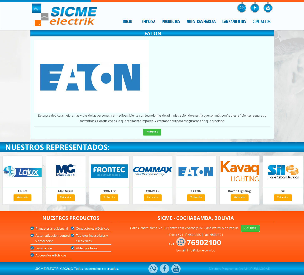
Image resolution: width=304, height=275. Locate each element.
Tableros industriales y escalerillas (92, 238)
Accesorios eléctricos (50, 255)
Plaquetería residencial (51, 228)
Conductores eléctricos (92, 228)
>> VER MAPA (250, 228)
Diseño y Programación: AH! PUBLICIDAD (239, 268)
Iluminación (43, 248)
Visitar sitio (152, 132)
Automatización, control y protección (52, 238)
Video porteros (87, 248)
